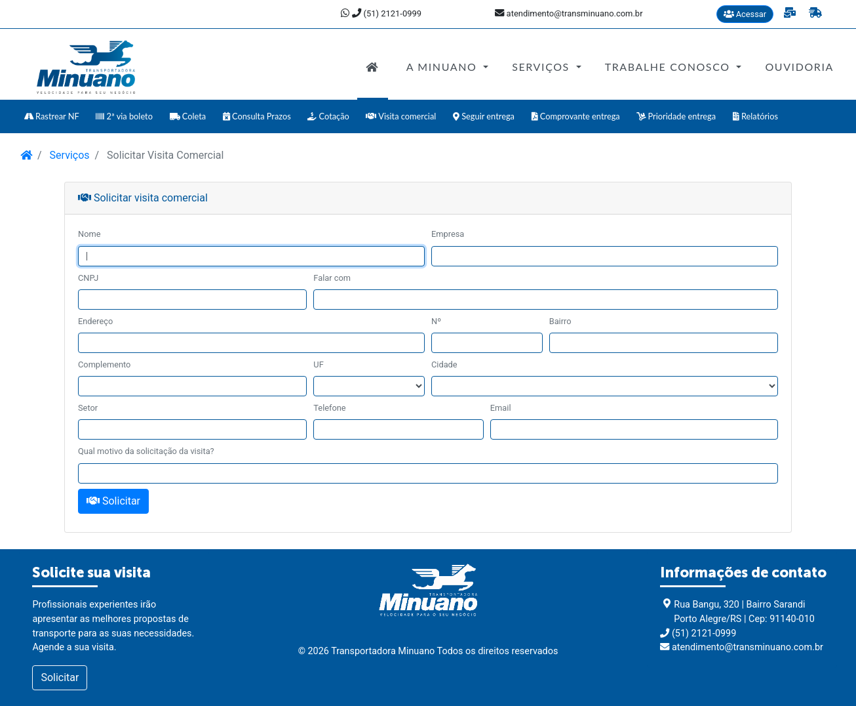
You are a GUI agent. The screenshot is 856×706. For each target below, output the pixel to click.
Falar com (332, 278)
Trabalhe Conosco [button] (669, 66)
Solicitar (113, 501)
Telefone (329, 408)
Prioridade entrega (676, 116)
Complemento (104, 364)
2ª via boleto (124, 116)
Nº (436, 321)
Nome (89, 234)
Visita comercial (401, 116)
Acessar (745, 14)
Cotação (328, 116)
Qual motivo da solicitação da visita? (146, 451)
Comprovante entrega (576, 116)
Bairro (560, 321)
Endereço (95, 321)
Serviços (68, 155)
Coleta (188, 116)
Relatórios (755, 116)
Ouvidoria (799, 66)
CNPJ (88, 278)
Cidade (444, 364)
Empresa (447, 234)
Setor (88, 408)
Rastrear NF (51, 116)
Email (500, 408)
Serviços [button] (542, 66)
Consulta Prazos (257, 116)
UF (318, 364)
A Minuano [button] (443, 66)
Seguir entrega (484, 116)
